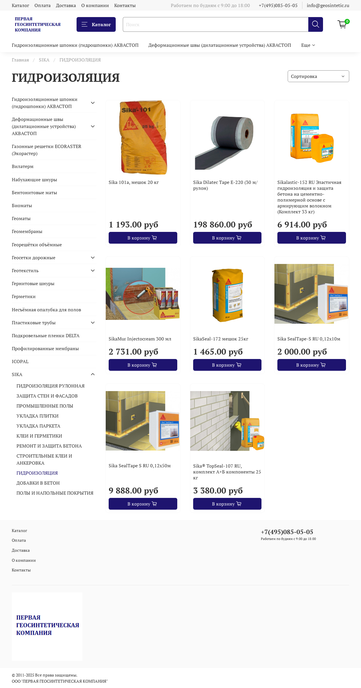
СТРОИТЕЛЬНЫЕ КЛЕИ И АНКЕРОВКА (44, 459)
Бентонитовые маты (34, 192)
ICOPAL (20, 361)
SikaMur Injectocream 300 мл (140, 338)
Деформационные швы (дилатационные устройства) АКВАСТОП (219, 45)
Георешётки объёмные (37, 244)
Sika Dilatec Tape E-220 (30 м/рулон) (225, 185)
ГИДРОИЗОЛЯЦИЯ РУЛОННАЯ (50, 386)
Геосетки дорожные (33, 257)
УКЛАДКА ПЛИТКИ (37, 416)
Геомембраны (27, 231)
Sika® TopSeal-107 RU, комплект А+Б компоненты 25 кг (227, 472)
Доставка (66, 5)
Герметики (24, 296)
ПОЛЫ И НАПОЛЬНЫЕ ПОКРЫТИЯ (54, 493)
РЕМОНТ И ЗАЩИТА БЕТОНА (49, 446)
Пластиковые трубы (34, 322)
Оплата (42, 5)
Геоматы (21, 218)
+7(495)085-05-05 (278, 5)
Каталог (20, 5)
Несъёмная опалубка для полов (46, 309)
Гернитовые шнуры (33, 283)
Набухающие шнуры (34, 179)
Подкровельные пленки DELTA (46, 335)
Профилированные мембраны (45, 348)
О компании (95, 5)
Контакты (125, 5)
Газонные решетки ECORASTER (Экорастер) (46, 150)
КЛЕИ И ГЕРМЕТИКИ (39, 436)
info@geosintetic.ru (328, 5)
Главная (20, 59)
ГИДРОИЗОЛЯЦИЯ (37, 473)
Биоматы (22, 205)
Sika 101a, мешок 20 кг (134, 182)
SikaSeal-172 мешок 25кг (220, 338)
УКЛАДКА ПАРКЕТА (38, 426)
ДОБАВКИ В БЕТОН (38, 483)
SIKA (44, 59)
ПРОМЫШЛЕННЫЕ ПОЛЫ (44, 406)
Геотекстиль (25, 270)
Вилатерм (23, 166)
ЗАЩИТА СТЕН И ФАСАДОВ (47, 396)
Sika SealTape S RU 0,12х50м (140, 465)
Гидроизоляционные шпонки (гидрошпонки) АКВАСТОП (75, 45)
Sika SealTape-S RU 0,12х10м (308, 338)
